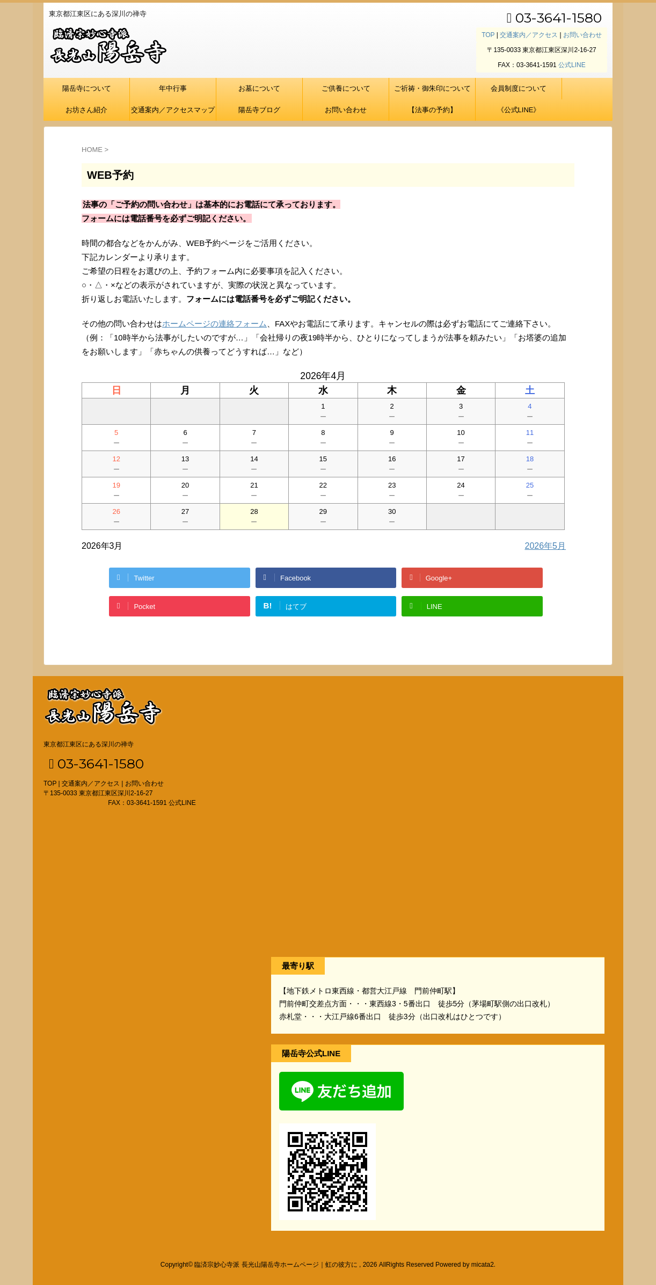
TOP (488, 35)
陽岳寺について (86, 88)
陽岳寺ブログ (259, 110)
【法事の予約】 (432, 110)
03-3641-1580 (554, 18)
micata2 (482, 1264)
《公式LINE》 (519, 110)
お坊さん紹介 (86, 110)
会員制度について (518, 88)
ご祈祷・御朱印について (432, 88)
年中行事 (173, 88)
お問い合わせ (582, 35)
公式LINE (572, 65)
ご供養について (346, 88)
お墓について (259, 88)
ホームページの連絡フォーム (214, 323)
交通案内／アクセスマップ (173, 110)
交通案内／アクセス (529, 35)
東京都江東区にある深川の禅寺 (88, 744)
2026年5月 (545, 545)
